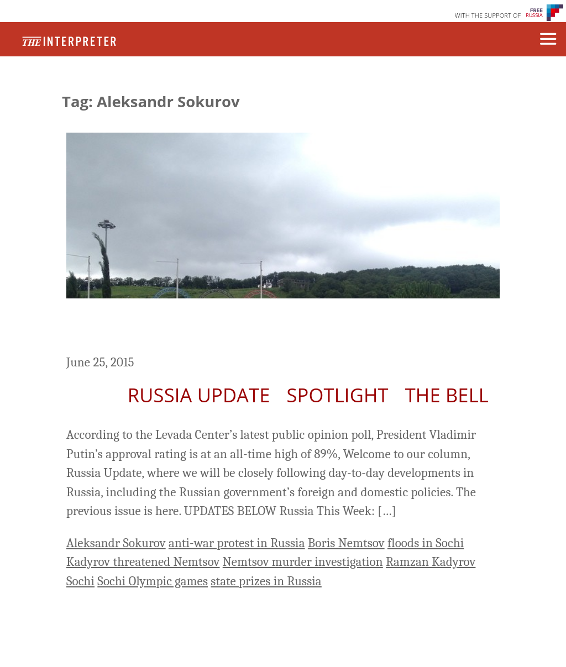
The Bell (447, 395)
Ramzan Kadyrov (430, 561)
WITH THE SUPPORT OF (488, 15)
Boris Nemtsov (346, 542)
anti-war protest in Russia (237, 542)
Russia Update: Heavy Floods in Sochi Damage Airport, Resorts (248, 328)
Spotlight (338, 395)
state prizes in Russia (266, 581)
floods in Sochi (425, 542)
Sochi (80, 581)
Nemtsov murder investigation (303, 561)
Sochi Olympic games (152, 581)
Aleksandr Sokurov (116, 542)
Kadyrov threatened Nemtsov (143, 561)
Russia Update (199, 395)
